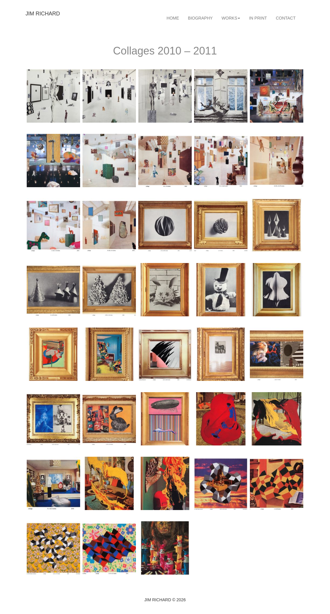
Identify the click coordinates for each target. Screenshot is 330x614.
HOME (172, 18)
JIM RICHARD (43, 14)
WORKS (231, 18)
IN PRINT (258, 18)
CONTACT (286, 18)
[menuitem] (172, 18)
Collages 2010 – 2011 (165, 51)
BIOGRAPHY (200, 18)
